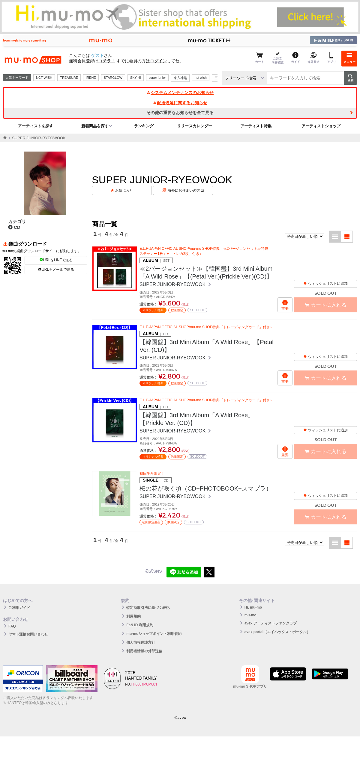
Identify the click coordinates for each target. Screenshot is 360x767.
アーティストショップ (321, 126)
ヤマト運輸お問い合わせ (28, 634)
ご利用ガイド (19, 608)
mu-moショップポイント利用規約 (154, 634)
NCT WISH (44, 77)
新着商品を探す (95, 126)
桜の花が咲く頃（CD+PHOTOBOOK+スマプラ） (206, 488)
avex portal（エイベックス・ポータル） (277, 632)
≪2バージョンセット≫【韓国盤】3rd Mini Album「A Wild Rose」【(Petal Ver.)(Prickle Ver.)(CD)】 (206, 272)
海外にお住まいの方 (186, 190)
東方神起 (180, 78)
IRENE (91, 77)
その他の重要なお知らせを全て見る (180, 112)
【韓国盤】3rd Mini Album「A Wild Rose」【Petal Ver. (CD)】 (207, 346)
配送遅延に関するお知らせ (180, 102)
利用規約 (133, 616)
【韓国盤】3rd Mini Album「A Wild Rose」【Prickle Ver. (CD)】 (197, 419)
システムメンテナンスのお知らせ (180, 92)
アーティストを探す (35, 126)
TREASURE (69, 77)
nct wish (201, 77)
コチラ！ (106, 60)
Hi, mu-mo (253, 607)
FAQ (12, 626)
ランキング (144, 126)
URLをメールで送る (56, 269)
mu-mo (250, 615)
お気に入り (124, 190)
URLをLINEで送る (56, 260)
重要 (285, 308)
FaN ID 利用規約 (139, 625)
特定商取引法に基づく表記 (148, 608)
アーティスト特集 (256, 126)
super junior (157, 77)
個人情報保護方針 (140, 642)
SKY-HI (135, 77)
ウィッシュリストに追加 (325, 284)
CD (14, 227)
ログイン (158, 60)
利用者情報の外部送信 (144, 651)
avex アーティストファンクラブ (270, 623)
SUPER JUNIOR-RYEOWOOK (173, 284)
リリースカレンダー (194, 126)
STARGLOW (113, 77)
